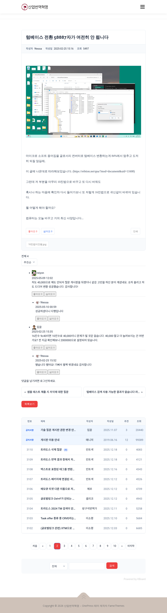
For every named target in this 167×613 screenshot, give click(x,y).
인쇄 (135, 231)
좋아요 (32, 231)
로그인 (44, 381)
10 (114, 546)
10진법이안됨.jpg (37, 244)
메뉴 (142, 6)
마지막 (131, 546)
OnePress (87, 605)
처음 (35, 546)
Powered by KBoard (135, 579)
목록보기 (29, 404)
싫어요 (47, 231)
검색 (111, 565)
